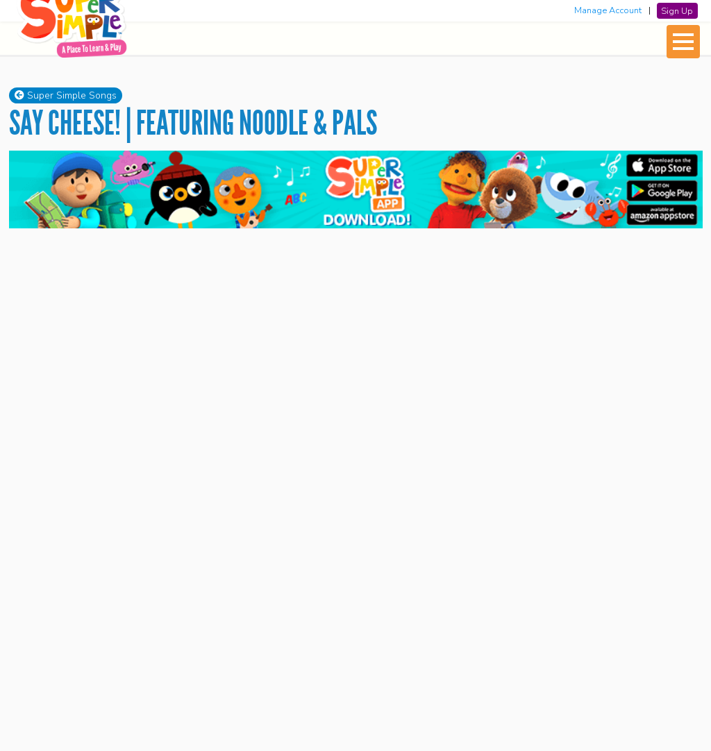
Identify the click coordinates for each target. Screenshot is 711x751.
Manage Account (608, 10)
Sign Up (677, 10)
